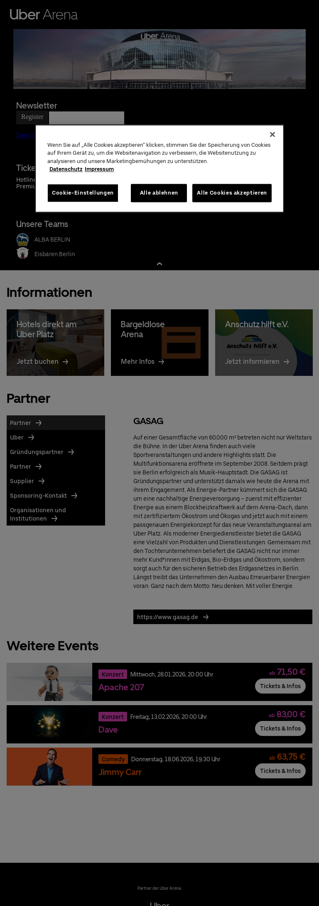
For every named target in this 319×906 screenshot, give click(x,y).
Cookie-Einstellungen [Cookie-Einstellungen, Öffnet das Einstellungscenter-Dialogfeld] (83, 193)
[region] (159, 168)
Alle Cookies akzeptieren (232, 193)
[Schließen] (272, 134)
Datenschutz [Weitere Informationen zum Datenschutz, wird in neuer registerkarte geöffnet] (66, 169)
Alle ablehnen (159, 193)
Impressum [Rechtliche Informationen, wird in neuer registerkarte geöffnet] (99, 169)
